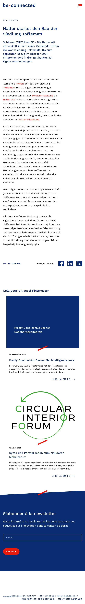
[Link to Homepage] (19, 5)
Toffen (20, 83)
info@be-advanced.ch (67, 596)
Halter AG (9, 99)
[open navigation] (79, 5)
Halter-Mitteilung (28, 119)
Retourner (14, 263)
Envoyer (11, 551)
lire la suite (61, 379)
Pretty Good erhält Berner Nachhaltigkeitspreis (41, 360)
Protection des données (38, 599)
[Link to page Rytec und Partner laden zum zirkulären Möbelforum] (42, 416)
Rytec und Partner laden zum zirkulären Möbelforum (36, 455)
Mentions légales (70, 599)
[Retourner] (7, 597)
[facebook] (61, 263)
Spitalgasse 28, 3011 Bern (24, 596)
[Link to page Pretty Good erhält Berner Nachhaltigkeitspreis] (42, 322)
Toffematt (9, 87)
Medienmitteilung (42, 95)
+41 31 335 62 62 (46, 596)
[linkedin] (70, 263)
